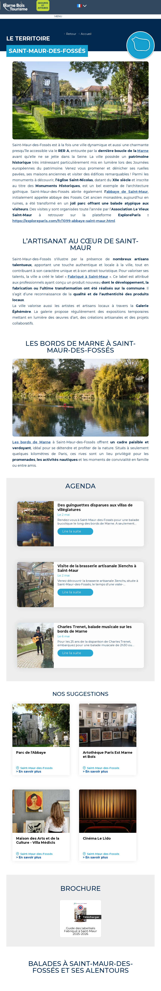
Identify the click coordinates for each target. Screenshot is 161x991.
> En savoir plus (28, 778)
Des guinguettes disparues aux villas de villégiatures (95, 514)
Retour (70, 34)
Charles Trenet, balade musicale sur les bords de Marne (94, 635)
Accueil (86, 34)
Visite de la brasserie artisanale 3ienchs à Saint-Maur (96, 575)
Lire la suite (71, 538)
